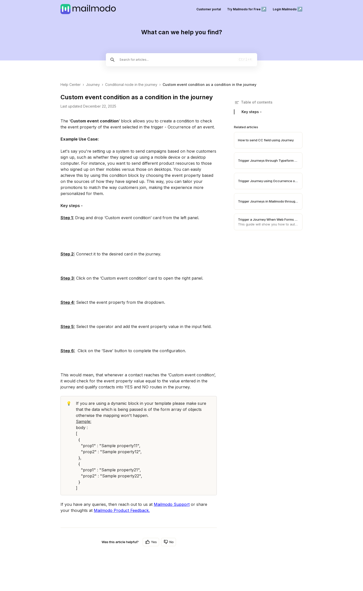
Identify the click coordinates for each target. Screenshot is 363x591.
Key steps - (251, 112)
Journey (93, 84)
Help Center (70, 84)
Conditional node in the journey (131, 84)
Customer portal (208, 9)
